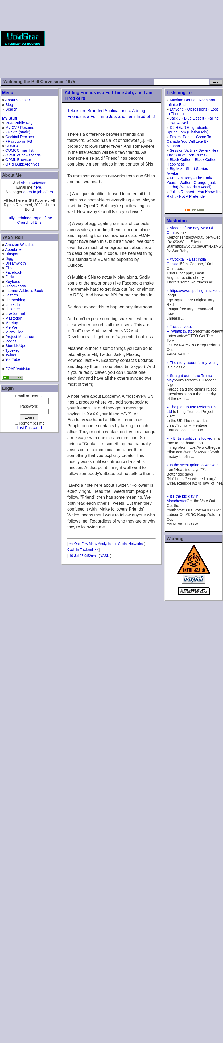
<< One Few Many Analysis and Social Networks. (106, 544)
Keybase (12, 281)
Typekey (12, 350)
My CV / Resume (19, 127)
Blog (9, 105)
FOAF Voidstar (17, 369)
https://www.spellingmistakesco (194, 291)
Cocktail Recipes (19, 137)
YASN (104, 556)
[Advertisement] (157, 38)
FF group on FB (18, 141)
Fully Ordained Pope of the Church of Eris (29, 220)
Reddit (10, 341)
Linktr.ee (12, 309)
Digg (9, 258)
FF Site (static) (17, 132)
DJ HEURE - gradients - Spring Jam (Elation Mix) (188, 129)
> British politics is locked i (190, 438)
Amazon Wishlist (19, 245)
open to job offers (38, 192)
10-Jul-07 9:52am (82, 556)
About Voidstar (17, 100)
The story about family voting (193, 363)
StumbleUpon (16, 346)
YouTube (12, 359)
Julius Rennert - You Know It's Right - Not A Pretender (194, 194)
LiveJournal (15, 313)
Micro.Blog (14, 332)
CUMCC (12, 146)
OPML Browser (18, 160)
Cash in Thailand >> (82, 550)
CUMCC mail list (19, 150)
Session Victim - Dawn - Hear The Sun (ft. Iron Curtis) (193, 152)
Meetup (11, 323)
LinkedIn (12, 304)
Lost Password (29, 428)
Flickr (9, 277)
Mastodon (13, 318)
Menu (7, 92)
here (37, 187)
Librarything (15, 300)
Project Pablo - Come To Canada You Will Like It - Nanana (189, 141)
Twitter (10, 355)
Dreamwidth (15, 263)
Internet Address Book (24, 291)
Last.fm (11, 295)
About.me (13, 249)
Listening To (179, 92)
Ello (8, 268)
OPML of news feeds (23, 155)
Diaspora (13, 254)
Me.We (11, 327)
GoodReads (15, 286)
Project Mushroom (20, 336)
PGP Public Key (18, 123)
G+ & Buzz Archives (22, 164)
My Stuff (9, 118)
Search (11, 109)
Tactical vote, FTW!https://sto (180, 328)
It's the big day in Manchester (183, 498)
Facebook (13, 272)
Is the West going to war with (193, 465)
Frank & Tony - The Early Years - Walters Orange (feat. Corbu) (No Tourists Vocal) (191, 182)
